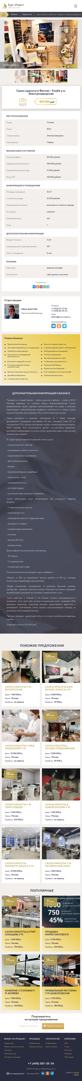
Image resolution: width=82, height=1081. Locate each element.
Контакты (68, 1050)
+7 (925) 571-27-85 (59, 308)
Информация (34, 1043)
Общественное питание (14, 1047)
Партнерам (69, 1057)
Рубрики (14, 14)
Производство (10, 1053)
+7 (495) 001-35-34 (59, 311)
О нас (66, 1047)
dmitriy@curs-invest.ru (60, 317)
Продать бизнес (36, 1047)
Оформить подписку (53, 1026)
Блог (66, 1043)
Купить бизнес (51, 1047)
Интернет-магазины (12, 1057)
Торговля (8, 1050)
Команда (68, 1053)
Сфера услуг (27, 14)
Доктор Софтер (76, 1073)
